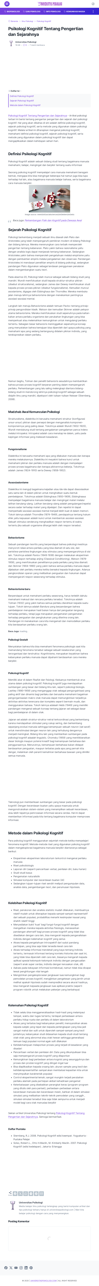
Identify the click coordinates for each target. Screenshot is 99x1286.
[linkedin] (26, 1268)
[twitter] (20, 1193)
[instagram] (21, 1268)
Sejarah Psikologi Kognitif (22, 100)
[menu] (7, 3)
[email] (41, 1193)
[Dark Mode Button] (93, 3)
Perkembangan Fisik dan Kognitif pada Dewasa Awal (53, 220)
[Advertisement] (49, 68)
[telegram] (31, 1193)
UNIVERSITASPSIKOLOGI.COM (43, 1281)
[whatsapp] (25, 1193)
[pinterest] (36, 1193)
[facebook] (15, 1193)
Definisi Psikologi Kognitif (22, 96)
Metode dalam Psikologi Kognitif (25, 105)
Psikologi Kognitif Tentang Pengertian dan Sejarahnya (37, 115)
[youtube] (16, 1268)
